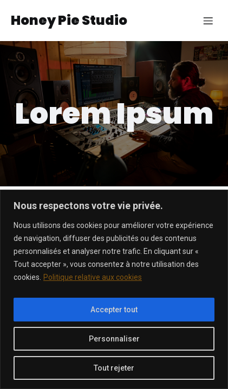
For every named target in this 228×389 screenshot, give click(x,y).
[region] (114, 289)
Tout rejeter (114, 368)
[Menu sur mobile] (208, 20)
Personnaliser (114, 338)
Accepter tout (114, 309)
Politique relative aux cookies (92, 277)
